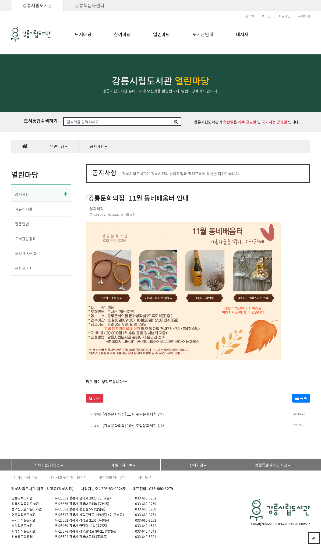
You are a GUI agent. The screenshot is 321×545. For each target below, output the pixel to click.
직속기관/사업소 (47, 465)
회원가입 (284, 16)
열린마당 (161, 34)
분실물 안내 (24, 268)
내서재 (242, 34)
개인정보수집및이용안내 (68, 477)
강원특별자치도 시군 (271, 465)
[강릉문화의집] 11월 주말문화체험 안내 (134, 414)
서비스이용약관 (25, 477)
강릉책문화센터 (89, 5)
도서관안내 (202, 34)
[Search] (117, 121)
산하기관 (196, 465)
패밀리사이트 (121, 465)
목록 (301, 398)
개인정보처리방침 (113, 477)
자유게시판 (23, 209)
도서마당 (83, 34)
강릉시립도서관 (37, 5)
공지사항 (22, 194)
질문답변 (22, 223)
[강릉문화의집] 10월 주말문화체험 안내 (134, 425)
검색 (94, 398)
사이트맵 (304, 16)
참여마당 (122, 34)
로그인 (266, 16)
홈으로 (249, 16)
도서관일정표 (25, 238)
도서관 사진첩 (26, 253)
